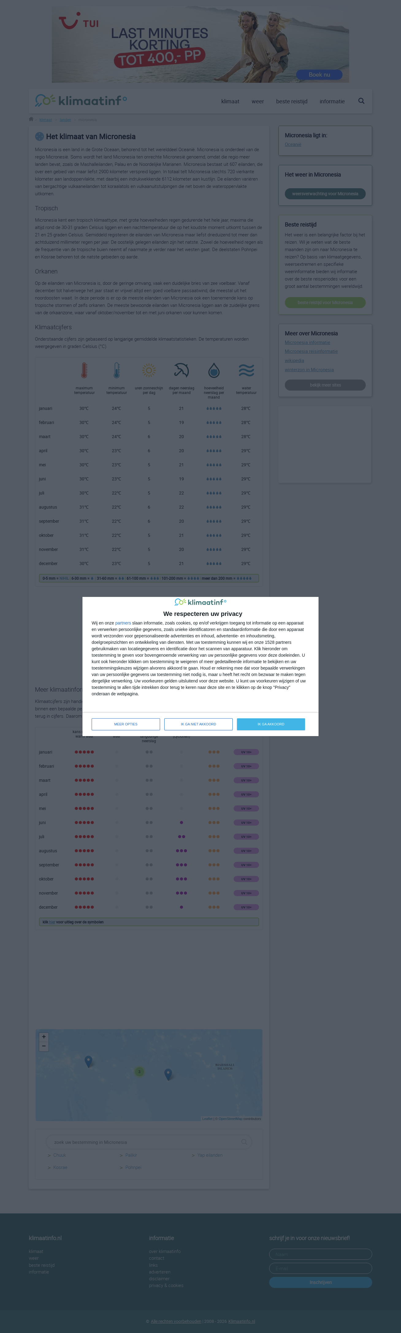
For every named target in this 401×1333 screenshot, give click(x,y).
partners (123, 623)
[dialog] (200, 666)
